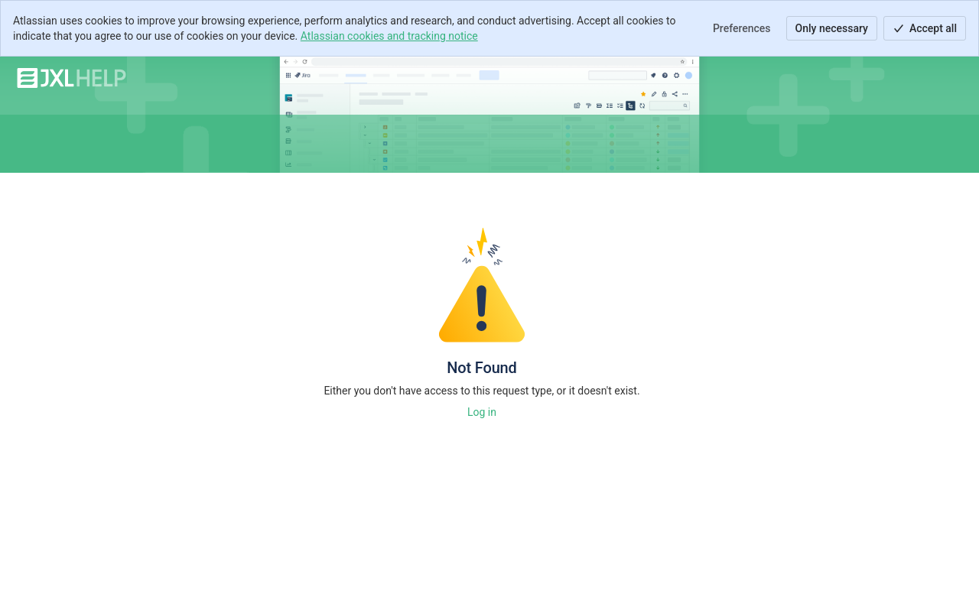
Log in (481, 412)
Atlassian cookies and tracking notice (389, 36)
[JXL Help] (71, 78)
